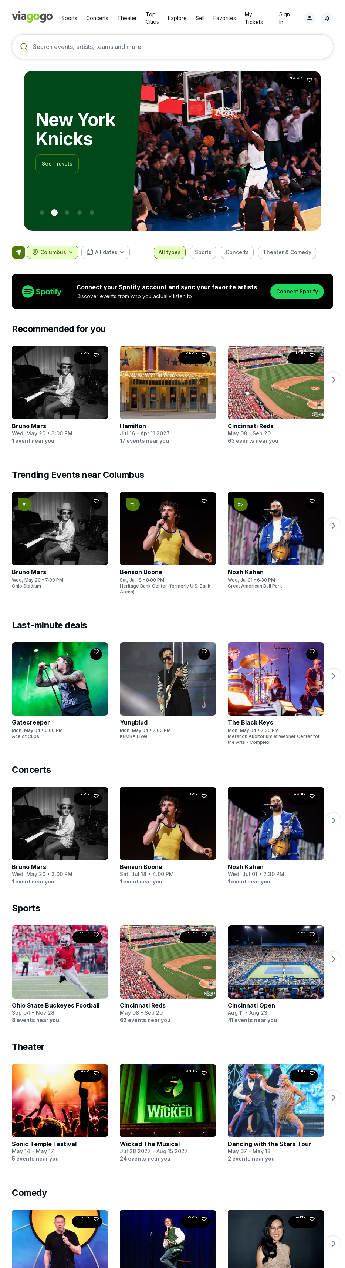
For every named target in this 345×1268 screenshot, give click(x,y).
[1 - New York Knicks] (54, 212)
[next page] (333, 379)
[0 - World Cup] (41, 212)
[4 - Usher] (92, 212)
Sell (200, 18)
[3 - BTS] (79, 212)
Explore (177, 18)
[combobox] (52, 252)
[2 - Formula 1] (67, 212)
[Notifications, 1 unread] (327, 18)
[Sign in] (309, 18)
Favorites (224, 18)
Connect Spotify (297, 291)
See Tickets (57, 154)
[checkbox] (170, 252)
